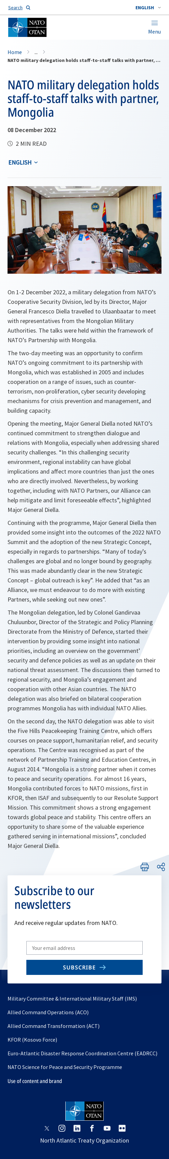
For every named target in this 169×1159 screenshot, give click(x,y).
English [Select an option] (19, 162)
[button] (148, 7)
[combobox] (148, 7)
